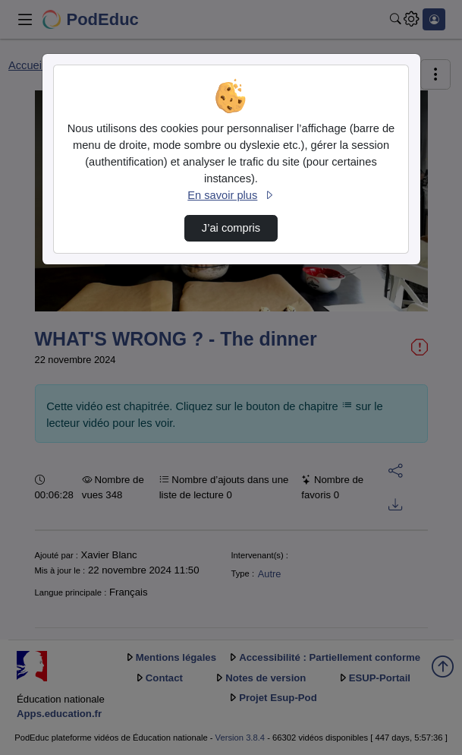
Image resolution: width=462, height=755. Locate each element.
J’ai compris (231, 228)
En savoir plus (230, 195)
